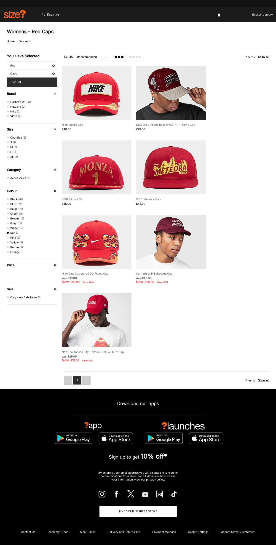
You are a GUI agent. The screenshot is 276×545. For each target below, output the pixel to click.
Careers (233, 528)
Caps (32, 73)
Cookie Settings (198, 454)
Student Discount (43, 484)
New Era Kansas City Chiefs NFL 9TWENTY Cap (93, 274)
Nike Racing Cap (72, 123)
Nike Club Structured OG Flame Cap (158, 197)
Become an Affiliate (187, 484)
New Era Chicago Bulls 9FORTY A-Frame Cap (164, 123)
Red (32, 65)
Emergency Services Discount (85, 484)
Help (184, 528)
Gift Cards (218, 484)
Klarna (159, 484)
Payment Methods (164, 454)
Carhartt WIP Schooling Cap (225, 197)
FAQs (241, 484)
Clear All (16, 82)
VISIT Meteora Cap (74, 197)
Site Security (249, 528)
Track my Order (57, 454)
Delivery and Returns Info (123, 454)
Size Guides (87, 454)
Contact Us (28, 454)
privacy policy (155, 401)
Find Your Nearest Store (138, 433)
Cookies (221, 528)
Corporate (138, 469)
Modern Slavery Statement (237, 454)
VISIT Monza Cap (218, 123)
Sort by (68, 56)
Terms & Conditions (129, 484)
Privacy (264, 528)
